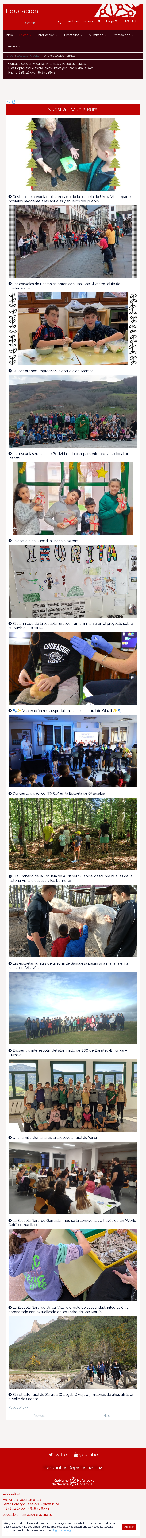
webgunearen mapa (84, 21)
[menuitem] (9, 35)
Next (106, 1416)
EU (134, 21)
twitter (58, 1454)
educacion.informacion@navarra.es (27, 1514)
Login (112, 21)
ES (127, 21)
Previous (39, 1416)
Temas (9, 56)
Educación (22, 11)
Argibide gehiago (62, 1530)
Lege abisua (11, 1493)
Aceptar (129, 1526)
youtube (86, 1454)
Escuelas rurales (28, 56)
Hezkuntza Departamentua (73, 1467)
